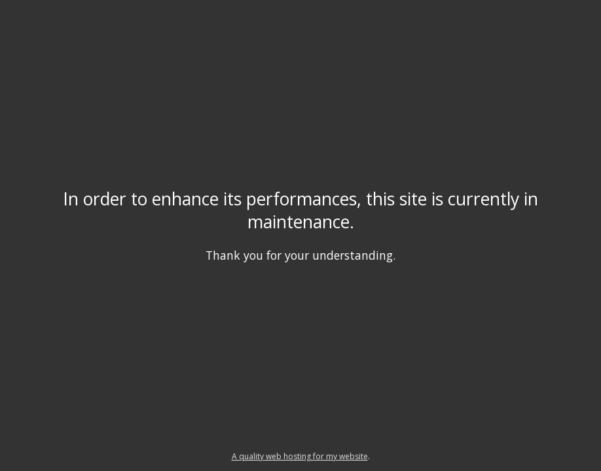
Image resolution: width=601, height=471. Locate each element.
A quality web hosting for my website (300, 456)
